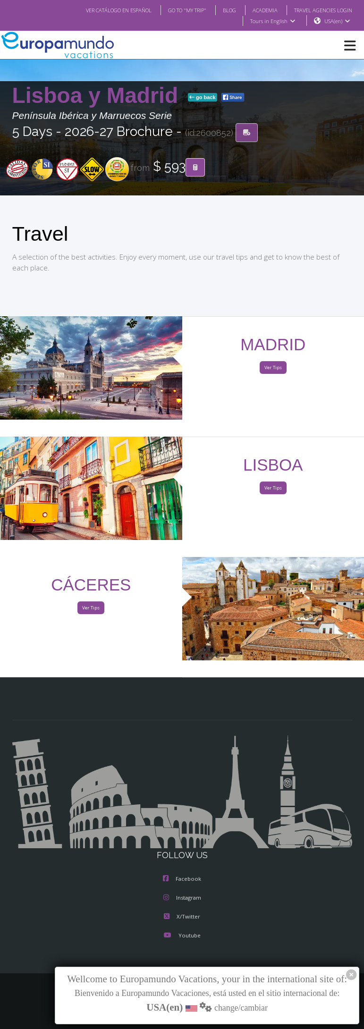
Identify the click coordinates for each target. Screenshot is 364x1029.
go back (202, 98)
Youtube (182, 936)
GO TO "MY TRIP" (174, 10)
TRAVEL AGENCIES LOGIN (319, 10)
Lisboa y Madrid (98, 96)
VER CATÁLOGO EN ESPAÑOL (99, 10)
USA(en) (337, 21)
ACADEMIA (256, 10)
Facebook (182, 879)
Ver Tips (273, 368)
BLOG (219, 10)
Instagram (182, 898)
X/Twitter (182, 917)
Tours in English (272, 21)
